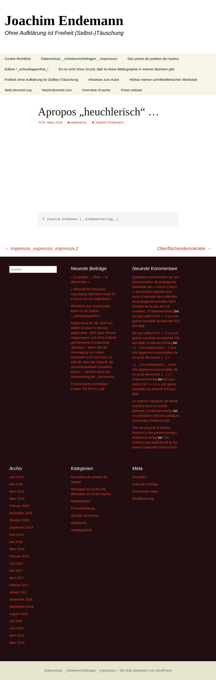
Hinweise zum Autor (103, 80)
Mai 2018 (16, 542)
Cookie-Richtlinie (18, 59)
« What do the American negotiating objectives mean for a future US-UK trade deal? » (93, 294)
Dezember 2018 (20, 513)
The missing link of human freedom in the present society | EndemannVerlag (154, 432)
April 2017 (16, 578)
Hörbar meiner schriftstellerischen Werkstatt (163, 80)
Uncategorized (81, 530)
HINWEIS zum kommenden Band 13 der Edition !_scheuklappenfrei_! (90, 311)
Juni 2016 (16, 628)
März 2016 (17, 642)
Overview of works (96, 90)
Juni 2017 (16, 563)
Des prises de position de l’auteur (153, 59)
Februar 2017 (19, 585)
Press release (131, 90)
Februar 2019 (19, 506)
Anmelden (139, 477)
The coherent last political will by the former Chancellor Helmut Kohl (155, 442)
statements (79, 122)
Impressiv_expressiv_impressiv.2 (41, 248)
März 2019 (17, 498)
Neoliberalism (80, 501)
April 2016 (16, 635)
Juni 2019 (16, 477)
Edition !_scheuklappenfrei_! (26, 69)
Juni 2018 (16, 534)
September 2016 (21, 606)
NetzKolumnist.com (57, 90)
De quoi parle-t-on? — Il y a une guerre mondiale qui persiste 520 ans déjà (156, 321)
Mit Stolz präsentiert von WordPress (145, 670)
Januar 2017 (18, 592)
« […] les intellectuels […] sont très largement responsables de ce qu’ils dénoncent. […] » (155, 352)
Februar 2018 (19, 556)
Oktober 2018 (19, 520)
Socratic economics (85, 515)
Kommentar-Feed (145, 491)
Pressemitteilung (83, 508)
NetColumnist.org (18, 90)
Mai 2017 (16, 570)
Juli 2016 (15, 621)
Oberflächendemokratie (184, 248)
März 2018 (17, 549)
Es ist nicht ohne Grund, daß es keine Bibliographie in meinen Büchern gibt (116, 69)
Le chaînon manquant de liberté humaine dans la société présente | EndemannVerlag (155, 406)
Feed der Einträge (145, 484)
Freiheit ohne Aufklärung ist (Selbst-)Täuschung (41, 80)
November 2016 (20, 599)
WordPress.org (143, 498)
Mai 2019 (16, 484)
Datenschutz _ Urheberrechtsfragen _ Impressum (79, 59)
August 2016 (18, 614)
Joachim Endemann (109, 122)
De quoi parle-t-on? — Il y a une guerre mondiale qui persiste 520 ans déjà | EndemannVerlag (156, 338)
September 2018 (21, 527)
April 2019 (16, 491)
